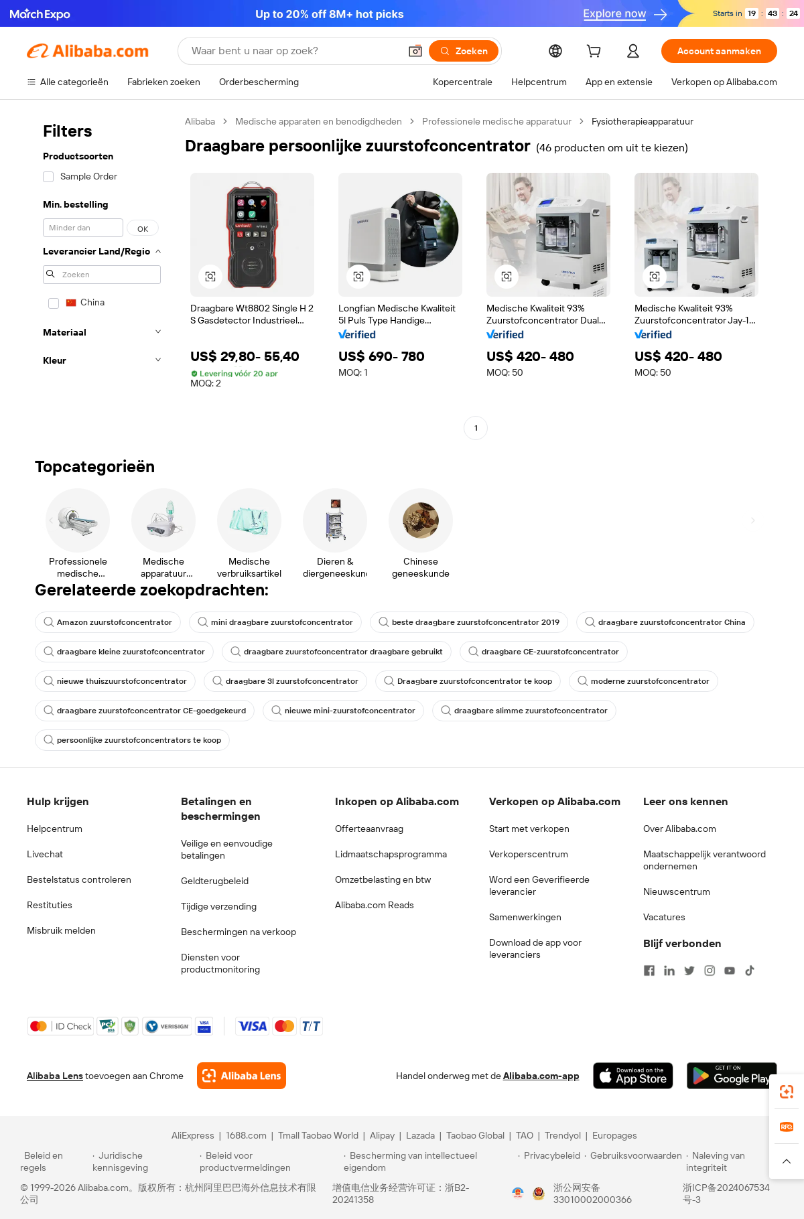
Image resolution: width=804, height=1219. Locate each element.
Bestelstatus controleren (79, 879)
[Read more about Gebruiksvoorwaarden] (633, 1161)
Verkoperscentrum (528, 854)
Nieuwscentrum (676, 891)
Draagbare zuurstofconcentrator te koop (468, 681)
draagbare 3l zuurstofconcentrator (285, 681)
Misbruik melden (61, 930)
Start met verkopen (529, 828)
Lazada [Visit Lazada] (420, 1135)
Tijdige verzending (219, 906)
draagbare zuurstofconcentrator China (665, 622)
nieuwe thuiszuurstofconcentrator (115, 681)
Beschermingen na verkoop (238, 931)
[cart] (596, 53)
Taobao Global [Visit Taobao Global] (475, 1135)
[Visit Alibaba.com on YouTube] (730, 970)
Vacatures (664, 917)
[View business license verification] (518, 1193)
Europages (614, 1135)
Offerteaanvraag (369, 828)
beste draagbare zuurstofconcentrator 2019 (469, 622)
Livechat (45, 854)
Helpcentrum (54, 828)
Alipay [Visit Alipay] (382, 1135)
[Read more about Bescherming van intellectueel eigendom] (429, 1161)
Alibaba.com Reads (374, 905)
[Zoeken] (463, 51)
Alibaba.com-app (541, 1075)
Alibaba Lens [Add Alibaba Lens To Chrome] (55, 1075)
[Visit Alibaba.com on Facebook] (649, 970)
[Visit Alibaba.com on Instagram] (710, 970)
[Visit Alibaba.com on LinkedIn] (669, 970)
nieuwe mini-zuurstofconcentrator (343, 710)
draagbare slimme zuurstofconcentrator (524, 710)
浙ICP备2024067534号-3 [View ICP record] (726, 1193)
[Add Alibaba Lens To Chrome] (241, 1075)
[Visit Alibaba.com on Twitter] (689, 970)
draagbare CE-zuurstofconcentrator (543, 651)
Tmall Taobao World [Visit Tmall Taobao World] (318, 1135)
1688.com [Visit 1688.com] (246, 1135)
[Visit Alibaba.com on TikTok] (750, 970)
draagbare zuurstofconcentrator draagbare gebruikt (336, 651)
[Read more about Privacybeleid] (549, 1161)
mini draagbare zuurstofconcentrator (275, 622)
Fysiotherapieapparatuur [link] (642, 121)
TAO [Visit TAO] (524, 1135)
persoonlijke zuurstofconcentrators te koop (132, 740)
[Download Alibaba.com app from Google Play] (732, 1075)
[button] (415, 51)
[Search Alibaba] (294, 51)
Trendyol (563, 1135)
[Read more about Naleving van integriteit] (735, 1161)
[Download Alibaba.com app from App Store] (633, 1075)
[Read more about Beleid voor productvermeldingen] (270, 1161)
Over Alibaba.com (679, 828)
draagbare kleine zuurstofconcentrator (124, 651)
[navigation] (102, 276)
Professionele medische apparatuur (497, 121)
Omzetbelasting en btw (383, 879)
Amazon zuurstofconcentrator (108, 622)
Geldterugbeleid (215, 880)
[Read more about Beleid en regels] (54, 1161)
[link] (786, 1091)
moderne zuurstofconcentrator (644, 681)
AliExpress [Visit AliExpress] (193, 1135)
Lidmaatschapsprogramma (391, 854)
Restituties (49, 905)
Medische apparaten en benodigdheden (318, 121)
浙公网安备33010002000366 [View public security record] (592, 1193)
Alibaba (200, 121)
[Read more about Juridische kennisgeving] (144, 1161)
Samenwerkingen (525, 917)
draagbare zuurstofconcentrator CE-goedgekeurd (145, 710)
